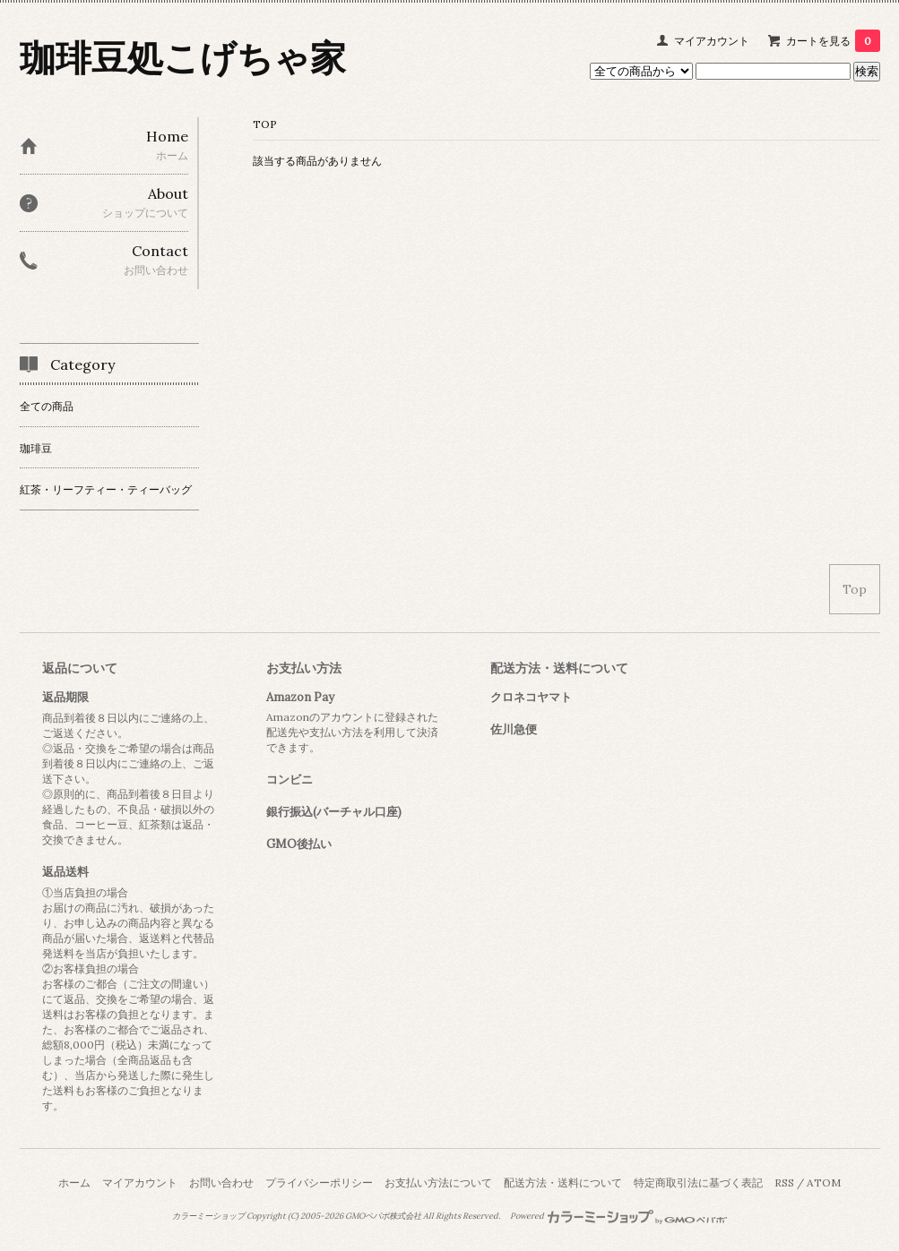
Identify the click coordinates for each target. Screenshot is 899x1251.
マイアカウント (711, 40)
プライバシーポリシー (319, 1182)
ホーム (74, 1182)
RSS (784, 1182)
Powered (619, 1216)
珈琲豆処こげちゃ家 (183, 58)
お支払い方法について (438, 1182)
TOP (265, 124)
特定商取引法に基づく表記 (698, 1182)
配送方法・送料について (563, 1182)
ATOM (824, 1182)
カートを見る (833, 40)
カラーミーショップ (208, 1216)
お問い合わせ (221, 1182)
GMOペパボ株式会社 (383, 1216)
